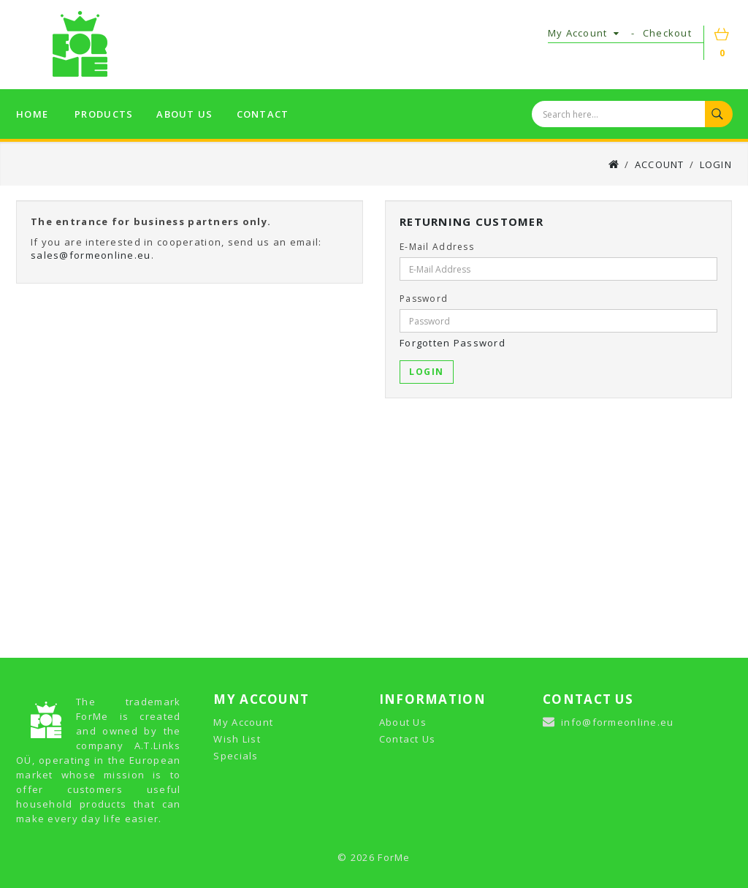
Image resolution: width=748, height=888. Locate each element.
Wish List (237, 738)
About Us (403, 722)
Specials (235, 755)
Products (104, 114)
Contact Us (407, 738)
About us (184, 114)
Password (424, 298)
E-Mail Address (437, 246)
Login (716, 164)
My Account (243, 722)
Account (659, 164)
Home (32, 114)
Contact (263, 114)
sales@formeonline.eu (91, 255)
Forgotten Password (452, 342)
